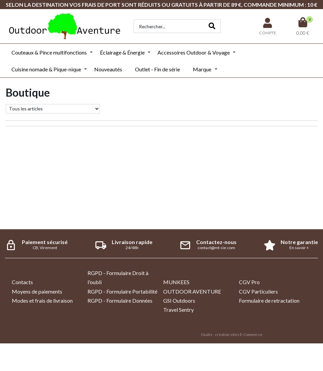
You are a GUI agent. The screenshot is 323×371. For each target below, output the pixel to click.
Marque (202, 69)
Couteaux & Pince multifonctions (49, 52)
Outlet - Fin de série (157, 69)
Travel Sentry (178, 309)
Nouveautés (108, 69)
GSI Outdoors (179, 300)
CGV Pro (249, 282)
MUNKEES (176, 282)
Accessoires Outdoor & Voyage (193, 52)
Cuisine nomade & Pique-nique (46, 69)
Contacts (22, 282)
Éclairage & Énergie (122, 52)
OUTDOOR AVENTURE (192, 291)
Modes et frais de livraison (42, 300)
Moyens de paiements (37, 291)
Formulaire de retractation (269, 300)
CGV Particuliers (258, 291)
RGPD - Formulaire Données (119, 300)
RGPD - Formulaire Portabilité (122, 291)
